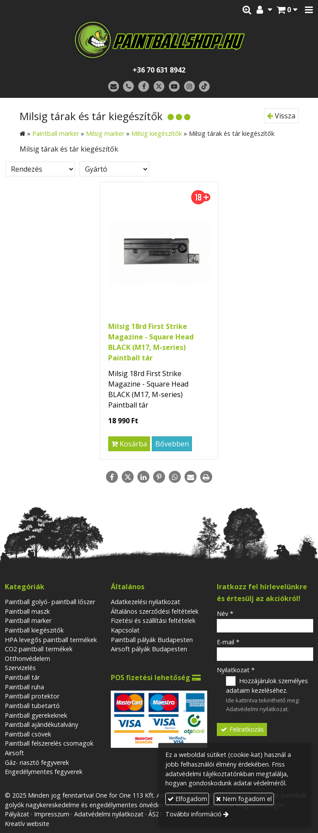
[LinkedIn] (143, 477)
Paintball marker (28, 620)
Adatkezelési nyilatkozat (145, 602)
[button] (309, 10)
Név (225, 613)
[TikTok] (204, 86)
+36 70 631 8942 (159, 70)
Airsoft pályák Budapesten (149, 649)
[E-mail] (113, 86)
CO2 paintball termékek (38, 649)
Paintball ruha (24, 687)
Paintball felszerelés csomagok (49, 743)
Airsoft (14, 753)
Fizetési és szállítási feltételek (153, 620)
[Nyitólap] (159, 39)
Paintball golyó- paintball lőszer (50, 602)
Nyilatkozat (236, 670)
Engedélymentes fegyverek (43, 771)
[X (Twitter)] (159, 86)
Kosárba (129, 444)
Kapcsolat (125, 630)
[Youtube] (174, 86)
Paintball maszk (27, 611)
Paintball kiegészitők (34, 630)
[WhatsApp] (175, 477)
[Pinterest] (159, 477)
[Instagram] (189, 86)
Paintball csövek (28, 734)
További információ (193, 814)
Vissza (281, 116)
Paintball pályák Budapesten (152, 640)
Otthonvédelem (27, 658)
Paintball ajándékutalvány (41, 724)
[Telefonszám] (129, 86)
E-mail (228, 642)
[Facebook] (143, 86)
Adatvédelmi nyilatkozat (256, 709)
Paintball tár (22, 677)
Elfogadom (187, 799)
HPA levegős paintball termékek (51, 640)
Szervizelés (20, 668)
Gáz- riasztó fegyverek (37, 762)
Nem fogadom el (244, 799)
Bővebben (172, 444)
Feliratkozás (242, 729)
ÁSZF (155, 814)
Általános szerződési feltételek (154, 611)
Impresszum (51, 814)
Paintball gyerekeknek (36, 715)
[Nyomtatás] (206, 477)
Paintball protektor (32, 696)
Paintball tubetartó (32, 706)
